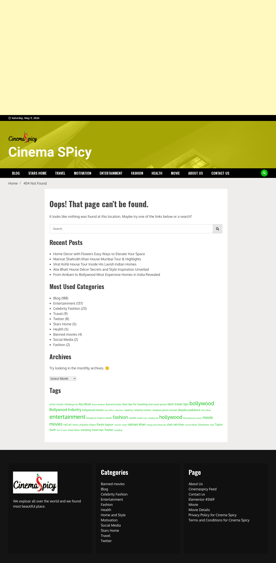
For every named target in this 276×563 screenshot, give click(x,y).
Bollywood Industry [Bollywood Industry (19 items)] (65, 409)
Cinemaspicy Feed (203, 489)
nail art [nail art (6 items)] (67, 424)
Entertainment (111, 173)
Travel (60, 173)
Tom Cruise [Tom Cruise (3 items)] (62, 430)
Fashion (137, 173)
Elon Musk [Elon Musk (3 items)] (206, 410)
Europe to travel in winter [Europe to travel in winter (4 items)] (99, 418)
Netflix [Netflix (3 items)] (75, 424)
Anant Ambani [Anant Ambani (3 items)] (98, 404)
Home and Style (113, 515)
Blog (16, 173)
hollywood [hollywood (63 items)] (170, 417)
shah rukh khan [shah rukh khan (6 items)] (175, 424)
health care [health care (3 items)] (142, 418)
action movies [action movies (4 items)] (56, 404)
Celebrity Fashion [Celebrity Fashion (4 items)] (142, 410)
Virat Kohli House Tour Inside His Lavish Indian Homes (94, 264)
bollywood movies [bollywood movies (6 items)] (93, 410)
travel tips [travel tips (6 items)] (98, 429)
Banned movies (65, 334)
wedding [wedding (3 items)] (118, 430)
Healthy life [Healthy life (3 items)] (153, 418)
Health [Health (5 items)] (132, 417)
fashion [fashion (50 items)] (120, 417)
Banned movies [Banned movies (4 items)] (114, 404)
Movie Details (199, 510)
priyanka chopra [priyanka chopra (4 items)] (88, 424)
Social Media (63, 339)
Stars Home (37, 173)
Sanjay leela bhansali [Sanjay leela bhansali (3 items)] (156, 424)
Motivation (82, 173)
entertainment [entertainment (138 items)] (67, 416)
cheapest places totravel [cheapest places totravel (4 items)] (164, 410)
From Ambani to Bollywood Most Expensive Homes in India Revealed (106, 274)
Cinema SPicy (50, 152)
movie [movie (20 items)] (208, 417)
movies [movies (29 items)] (55, 424)
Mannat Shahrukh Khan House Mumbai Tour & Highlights (97, 259)
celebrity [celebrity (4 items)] (128, 410)
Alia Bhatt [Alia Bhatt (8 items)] (85, 404)
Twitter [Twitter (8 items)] (108, 430)
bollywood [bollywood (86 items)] (201, 403)
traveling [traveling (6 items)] (86, 429)
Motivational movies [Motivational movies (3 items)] (192, 418)
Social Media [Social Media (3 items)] (191, 424)
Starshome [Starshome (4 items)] (203, 424)
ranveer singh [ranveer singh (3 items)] (120, 424)
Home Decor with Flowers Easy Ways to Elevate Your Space (99, 254)
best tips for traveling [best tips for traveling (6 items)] (135, 404)
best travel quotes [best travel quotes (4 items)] (157, 404)
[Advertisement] (115, 57)
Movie (175, 173)
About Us (195, 173)
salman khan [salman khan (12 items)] (136, 424)
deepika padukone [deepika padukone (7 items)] (189, 410)
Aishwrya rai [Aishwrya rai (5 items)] (71, 404)
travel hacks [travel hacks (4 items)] (74, 430)
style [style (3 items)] (212, 424)
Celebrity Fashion (66, 308)
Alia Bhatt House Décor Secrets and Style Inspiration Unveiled (101, 269)
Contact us (220, 173)
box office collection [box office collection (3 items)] (114, 410)
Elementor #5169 (201, 499)
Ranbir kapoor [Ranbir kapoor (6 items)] (105, 424)
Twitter (58, 319)
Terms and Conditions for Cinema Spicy (219, 520)
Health (157, 173)
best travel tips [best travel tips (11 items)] (178, 404)
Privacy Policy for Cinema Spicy (213, 515)
